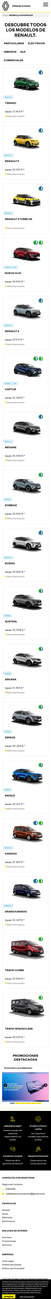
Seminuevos (8, 1221)
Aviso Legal (8, 1261)
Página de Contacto (12, 1184)
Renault (6, 1210)
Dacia (5, 1213)
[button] (12, 1103)
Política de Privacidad (13, 1268)
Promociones (9, 1241)
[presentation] (5, 1085)
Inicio (5, 15)
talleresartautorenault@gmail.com (25, 1193)
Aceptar (8, 1296)
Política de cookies (11, 1264)
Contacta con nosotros (18, 1177)
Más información (15, 116)
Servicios (6, 1244)
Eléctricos (7, 1217)
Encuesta (7, 1237)
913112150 (11, 1189)
